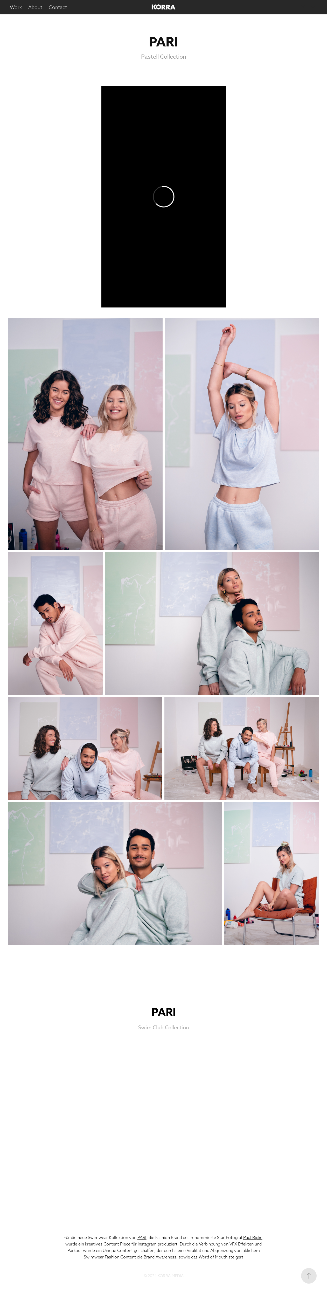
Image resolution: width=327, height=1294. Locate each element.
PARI (141, 1237)
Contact (58, 7)
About (35, 7)
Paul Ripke (252, 1237)
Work (16, 7)
